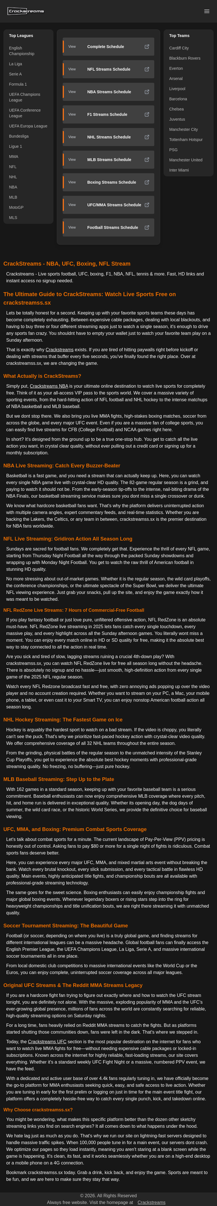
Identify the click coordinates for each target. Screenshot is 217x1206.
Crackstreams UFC (47, 1041)
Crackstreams (60, 349)
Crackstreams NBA (49, 386)
